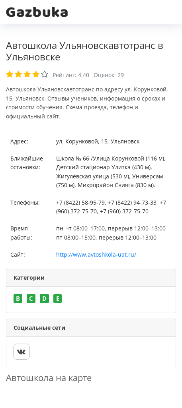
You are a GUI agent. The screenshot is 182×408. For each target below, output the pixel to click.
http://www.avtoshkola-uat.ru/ (96, 254)
